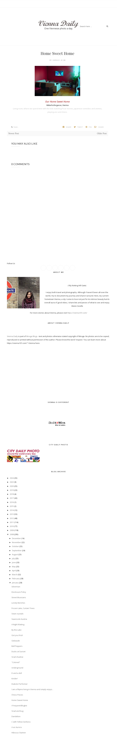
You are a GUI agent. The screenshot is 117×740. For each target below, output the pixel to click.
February (16, 578)
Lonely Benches (18, 603)
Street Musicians (19, 597)
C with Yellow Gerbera (21, 722)
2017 (12, 498)
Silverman (16, 586)
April (14, 570)
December (16, 538)
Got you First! (17, 635)
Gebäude (16, 640)
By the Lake (16, 630)
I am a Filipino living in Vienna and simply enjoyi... (32, 689)
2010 (12, 526)
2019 (12, 490)
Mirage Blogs (31, 336)
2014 (12, 510)
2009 (12, 530)
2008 (12, 534)
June (14, 562)
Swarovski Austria (19, 619)
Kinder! (15, 678)
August (15, 554)
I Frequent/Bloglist (19, 705)
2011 (12, 522)
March (14, 574)
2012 (12, 518)
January (15, 582)
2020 (12, 486)
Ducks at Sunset (18, 651)
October (15, 546)
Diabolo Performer (20, 684)
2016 (12, 502)
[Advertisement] (58, 254)
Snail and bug (17, 711)
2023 (12, 482)
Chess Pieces (17, 694)
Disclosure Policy (19, 592)
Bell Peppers (17, 646)
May (14, 566)
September (17, 550)
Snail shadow (17, 657)
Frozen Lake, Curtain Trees (23, 608)
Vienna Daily (12, 336)
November (16, 542)
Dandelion (16, 716)
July (13, 558)
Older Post (102, 133)
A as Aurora (17, 727)
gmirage (56, 60)
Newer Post (13, 133)
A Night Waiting (18, 624)
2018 (12, 494)
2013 (12, 514)
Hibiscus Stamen (19, 732)
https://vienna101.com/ (77, 313)
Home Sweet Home (20, 700)
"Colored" (16, 662)
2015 (12, 506)
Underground (17, 667)
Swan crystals (17, 613)
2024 (12, 478)
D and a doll (17, 673)
